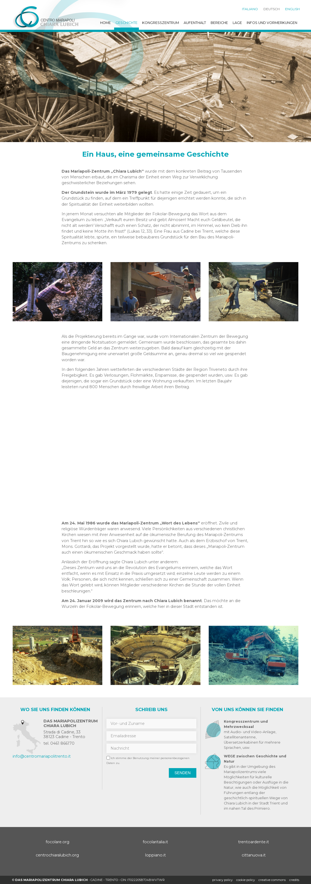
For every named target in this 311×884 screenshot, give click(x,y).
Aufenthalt (195, 23)
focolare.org (57, 841)
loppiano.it (155, 855)
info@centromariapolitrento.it (42, 756)
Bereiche (219, 23)
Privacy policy (222, 880)
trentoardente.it (253, 841)
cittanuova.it (254, 855)
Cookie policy (245, 880)
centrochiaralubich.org (57, 855)
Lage (237, 23)
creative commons (272, 880)
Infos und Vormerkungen (272, 23)
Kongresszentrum (160, 23)
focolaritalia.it (155, 841)
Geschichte (126, 23)
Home (105, 23)
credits (294, 880)
